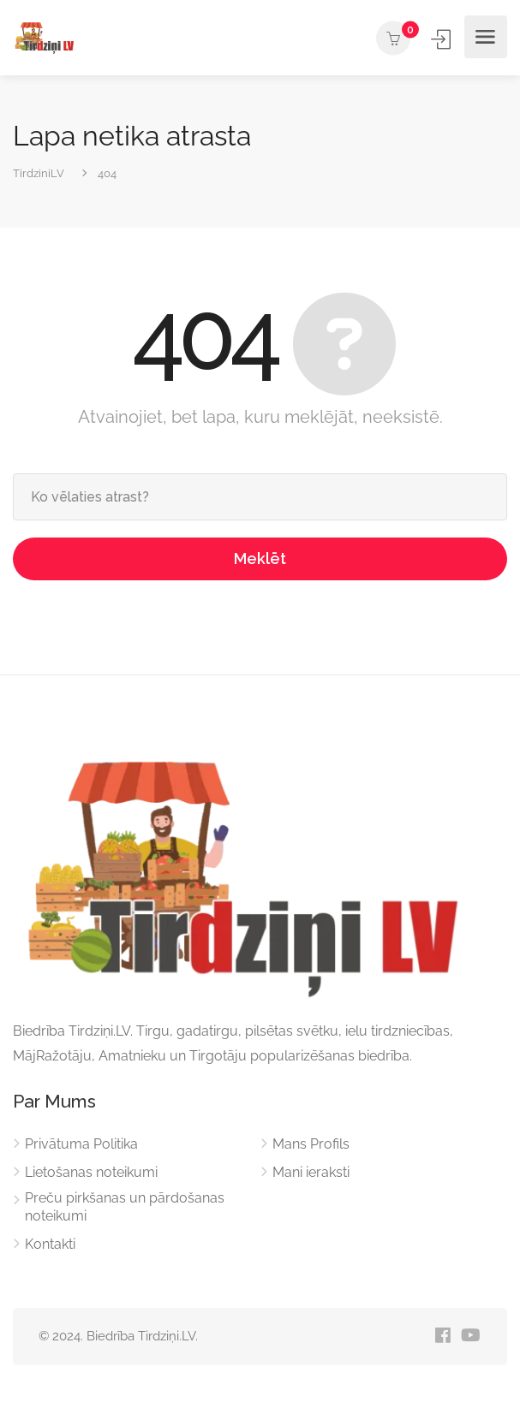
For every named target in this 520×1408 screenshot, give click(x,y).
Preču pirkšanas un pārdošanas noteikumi (124, 1207)
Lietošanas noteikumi (91, 1172)
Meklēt (260, 558)
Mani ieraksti (311, 1172)
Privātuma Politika (81, 1144)
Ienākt (442, 39)
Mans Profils (311, 1144)
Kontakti (50, 1244)
